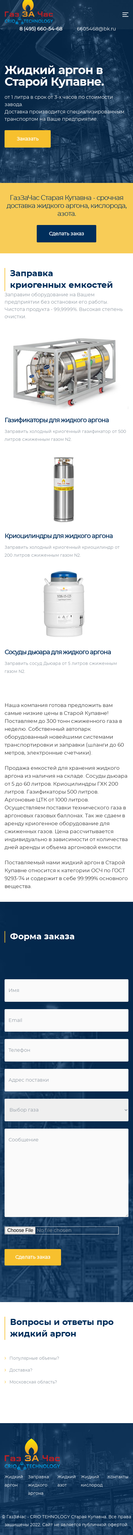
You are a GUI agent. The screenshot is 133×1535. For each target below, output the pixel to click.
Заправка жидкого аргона (38, 1485)
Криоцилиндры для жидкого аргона (59, 536)
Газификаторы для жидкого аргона (57, 420)
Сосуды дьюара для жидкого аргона (58, 652)
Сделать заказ (66, 233)
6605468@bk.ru (92, 29)
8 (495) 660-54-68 (40, 29)
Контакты (117, 1477)
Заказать (28, 139)
